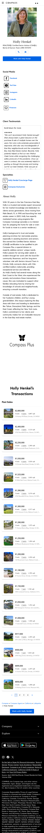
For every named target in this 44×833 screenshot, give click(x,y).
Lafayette (37, 703)
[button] (3, 3)
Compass (5, 703)
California (28, 703)
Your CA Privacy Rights (18, 772)
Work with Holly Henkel (22, 59)
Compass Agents (16, 703)
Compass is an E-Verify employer (22, 767)
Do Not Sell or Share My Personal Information (18, 762)
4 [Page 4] (27, 695)
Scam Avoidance (26, 765)
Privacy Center (13, 765)
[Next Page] (32, 695)
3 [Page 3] (23, 695)
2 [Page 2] (19, 695)
